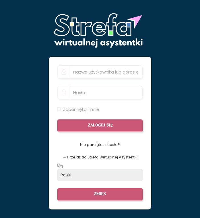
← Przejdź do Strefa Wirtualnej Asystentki (100, 157)
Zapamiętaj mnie (81, 109)
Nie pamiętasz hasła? (100, 144)
